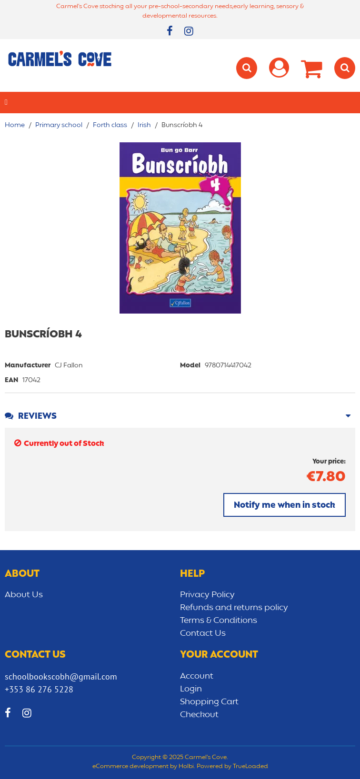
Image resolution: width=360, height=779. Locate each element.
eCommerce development (130, 766)
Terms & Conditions (218, 620)
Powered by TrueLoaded (232, 766)
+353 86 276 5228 (39, 689)
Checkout (199, 714)
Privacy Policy (207, 595)
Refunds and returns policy (234, 607)
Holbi (186, 766)
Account (196, 676)
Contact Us (203, 633)
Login (191, 689)
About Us (24, 595)
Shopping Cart (209, 702)
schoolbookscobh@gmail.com (61, 676)
